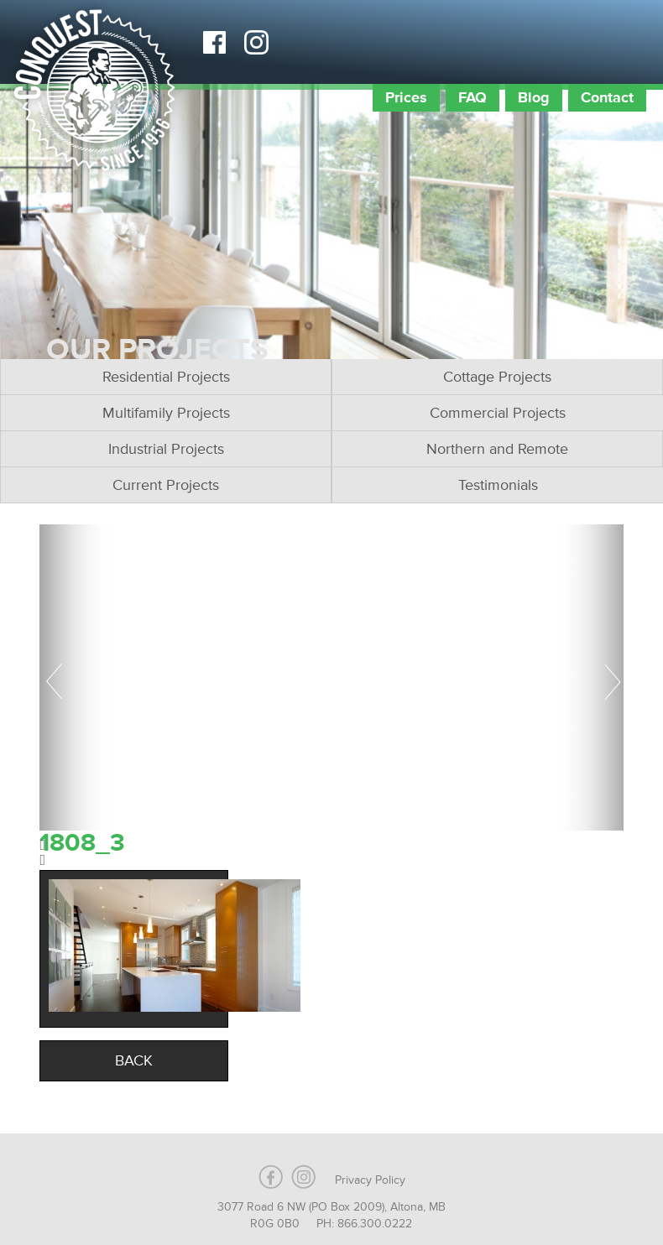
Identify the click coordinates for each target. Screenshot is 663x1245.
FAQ (472, 97)
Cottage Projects (497, 376)
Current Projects (165, 485)
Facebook (214, 42)
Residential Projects (166, 376)
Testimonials (498, 485)
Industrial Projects (166, 449)
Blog (534, 97)
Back (134, 1060)
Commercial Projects (498, 413)
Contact (607, 97)
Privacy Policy (370, 1180)
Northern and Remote (497, 449)
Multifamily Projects (166, 413)
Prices (406, 97)
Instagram (256, 42)
